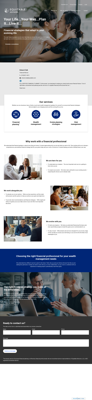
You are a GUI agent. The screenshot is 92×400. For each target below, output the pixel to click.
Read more (22, 88)
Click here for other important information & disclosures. (37, 387)
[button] (46, 7)
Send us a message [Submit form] (10, 351)
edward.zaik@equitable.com (28, 78)
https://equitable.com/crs (47, 383)
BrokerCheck (57, 397)
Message (5, 338)
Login (86, 1)
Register (80, 1)
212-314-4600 (77, 372)
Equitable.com (64, 1)
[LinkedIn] (20, 81)
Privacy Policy (73, 1)
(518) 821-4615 (25, 75)
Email (33, 329)
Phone (63, 329)
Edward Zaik (24, 70)
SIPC (26, 374)
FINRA (87, 372)
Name (4, 329)
